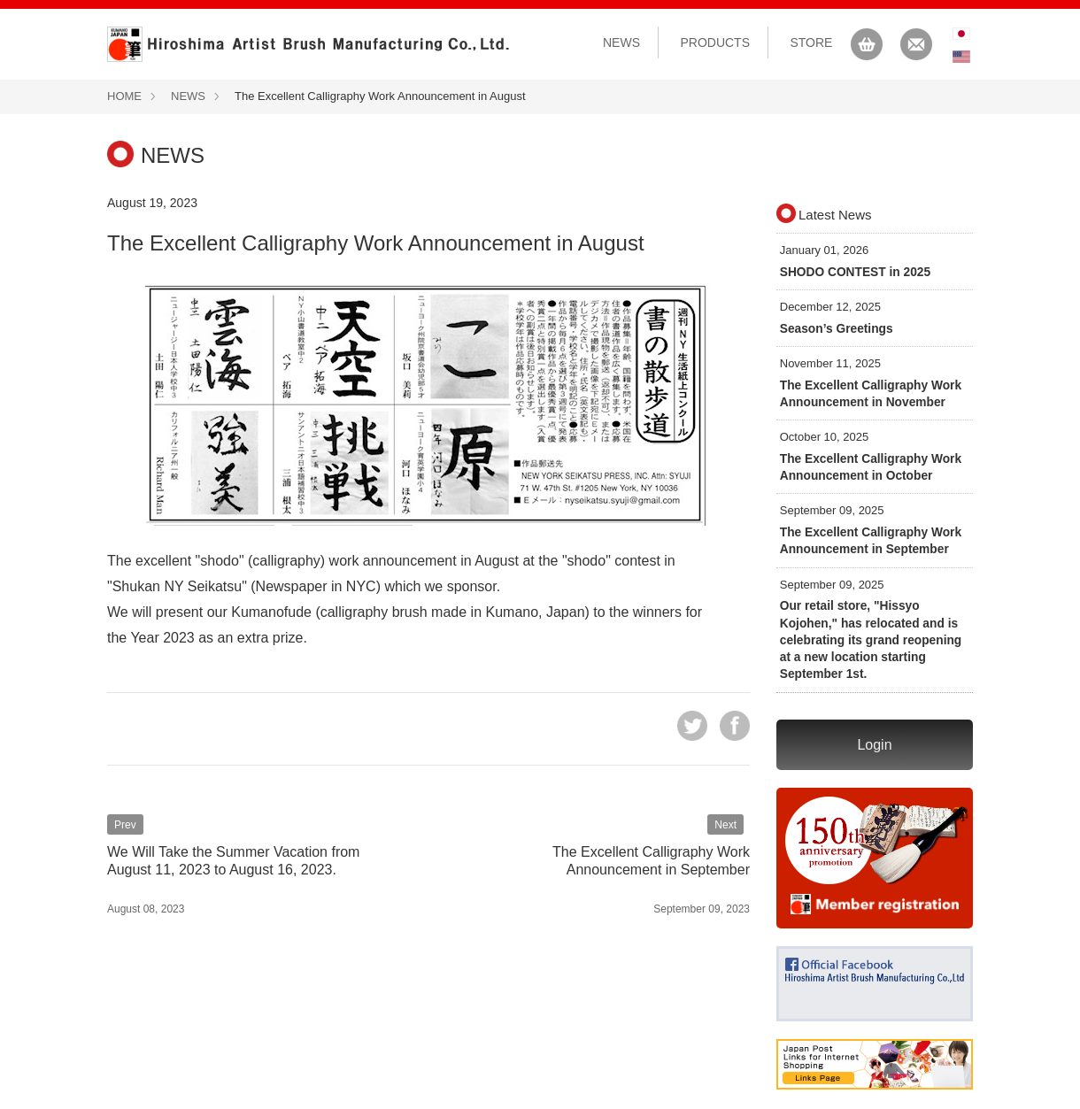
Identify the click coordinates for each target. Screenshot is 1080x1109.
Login (874, 732)
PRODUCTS (715, 42)
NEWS (621, 42)
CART (867, 44)
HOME (124, 96)
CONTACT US (916, 44)
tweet (692, 726)
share (735, 726)
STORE (811, 42)
